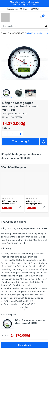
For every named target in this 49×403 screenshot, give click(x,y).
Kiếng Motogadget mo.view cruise (10, 202)
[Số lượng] (12, 133)
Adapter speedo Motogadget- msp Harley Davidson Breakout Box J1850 (35, 202)
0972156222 (36, 9)
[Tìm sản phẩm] (24, 26)
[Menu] (46, 17)
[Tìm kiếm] (46, 25)
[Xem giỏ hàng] (41, 17)
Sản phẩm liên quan (13, 167)
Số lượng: (6, 128)
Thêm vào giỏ (20, 141)
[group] (24, 62)
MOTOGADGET (8, 198)
